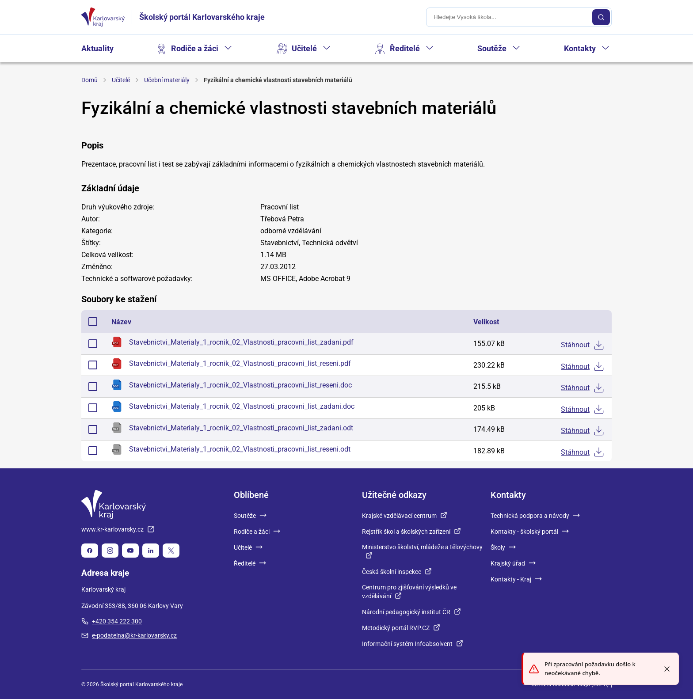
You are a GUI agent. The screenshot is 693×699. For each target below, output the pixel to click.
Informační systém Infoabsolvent (412, 643)
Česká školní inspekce (397, 571)
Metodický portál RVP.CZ (401, 627)
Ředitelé (405, 48)
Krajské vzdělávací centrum (404, 515)
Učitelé (304, 48)
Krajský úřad (513, 563)
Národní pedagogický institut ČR (411, 611)
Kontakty (580, 48)
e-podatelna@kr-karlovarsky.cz (129, 635)
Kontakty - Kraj (516, 579)
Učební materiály (167, 80)
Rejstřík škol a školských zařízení (411, 531)
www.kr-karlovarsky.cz (117, 529)
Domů (89, 80)
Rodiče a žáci (194, 48)
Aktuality (97, 48)
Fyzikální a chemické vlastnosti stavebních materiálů (278, 80)
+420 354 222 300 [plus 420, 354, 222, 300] (111, 621)
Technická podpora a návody (535, 515)
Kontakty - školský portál (530, 531)
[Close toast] (667, 669)
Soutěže (491, 48)
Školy (503, 547)
